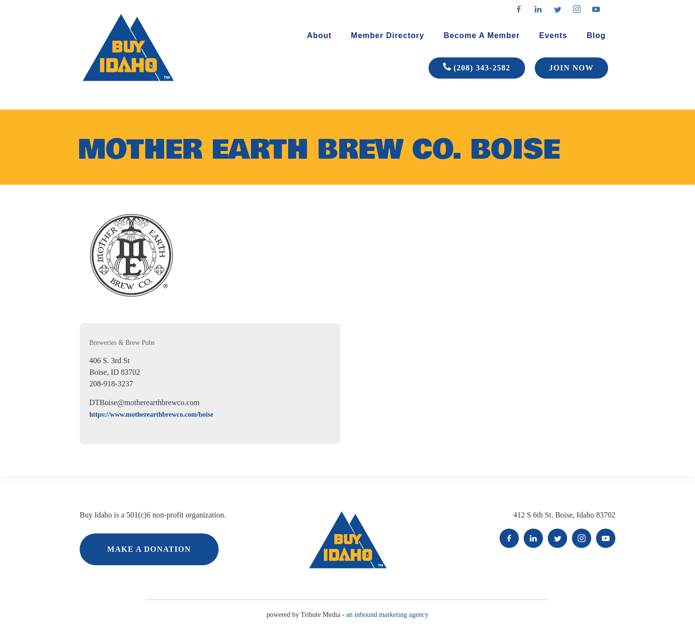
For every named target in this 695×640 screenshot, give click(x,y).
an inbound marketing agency (387, 614)
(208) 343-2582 (477, 68)
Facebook (509, 538)
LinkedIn (533, 538)
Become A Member (482, 35)
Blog (596, 35)
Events (553, 35)
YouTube (606, 538)
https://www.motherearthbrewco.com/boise (151, 414)
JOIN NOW (571, 68)
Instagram (581, 538)
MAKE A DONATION (149, 549)
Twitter (557, 538)
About (319, 35)
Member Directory (387, 35)
